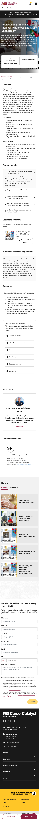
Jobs (4, 802)
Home (3, 76)
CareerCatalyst (7, 8)
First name (4, 618)
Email (3, 649)
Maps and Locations (9, 799)
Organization (5, 641)
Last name (4, 625)
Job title (4, 633)
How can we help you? (8, 664)
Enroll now (28, 817)
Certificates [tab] (14, 488)
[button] (4, 660)
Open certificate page (25, 241)
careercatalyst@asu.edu (8, 687)
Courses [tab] (4, 488)
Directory (6, 806)
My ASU (23, 802)
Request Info (11, 817)
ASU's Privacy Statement (14, 690)
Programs (9, 76)
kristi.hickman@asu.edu (24, 464)
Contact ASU (25, 799)
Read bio (19, 427)
